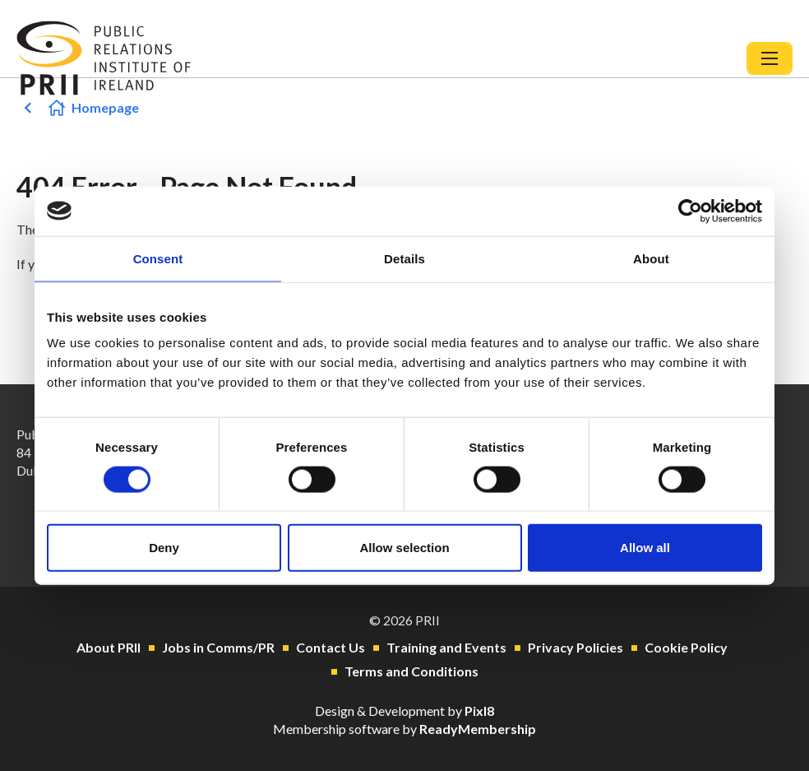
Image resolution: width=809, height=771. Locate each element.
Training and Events (446, 647)
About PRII (108, 647)
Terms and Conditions (411, 671)
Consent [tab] (158, 258)
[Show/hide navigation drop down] (770, 58)
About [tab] (651, 258)
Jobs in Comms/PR (218, 647)
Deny (164, 548)
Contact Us (330, 647)
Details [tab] (404, 258)
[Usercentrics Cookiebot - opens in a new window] (690, 210)
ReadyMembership (477, 728)
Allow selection (404, 548)
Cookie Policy (686, 647)
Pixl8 (479, 710)
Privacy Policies (575, 647)
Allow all (645, 548)
